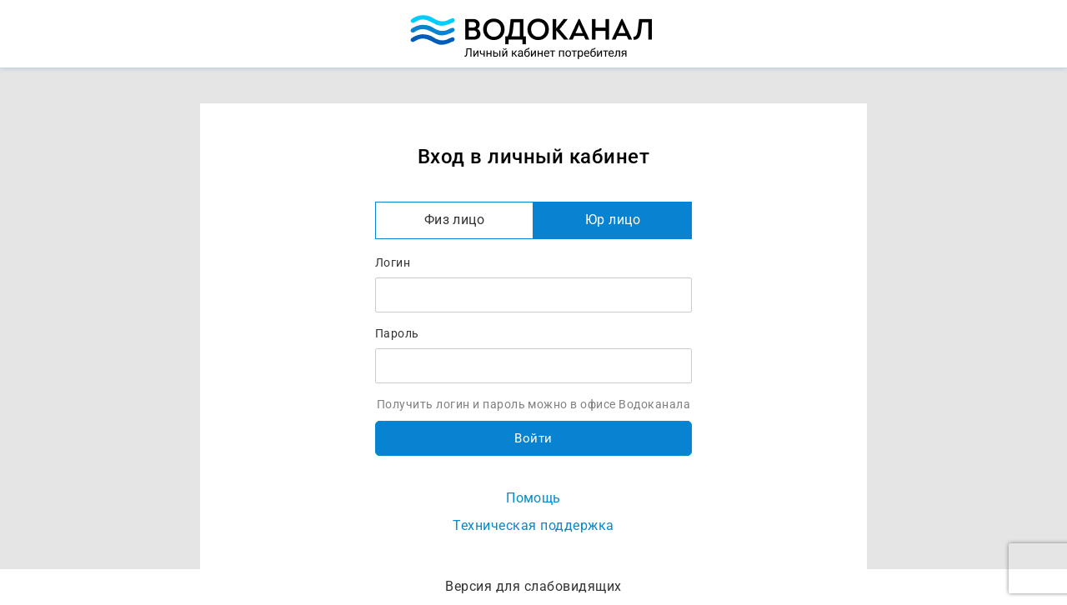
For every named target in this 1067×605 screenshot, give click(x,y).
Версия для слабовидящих (533, 586)
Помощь (533, 498)
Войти (533, 438)
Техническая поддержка (533, 525)
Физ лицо (454, 220)
